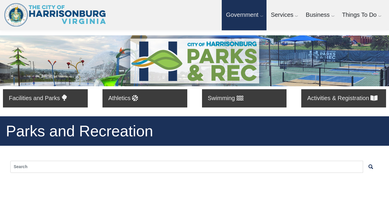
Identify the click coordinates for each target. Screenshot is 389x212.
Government (242, 14)
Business (318, 14)
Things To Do (359, 14)
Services (282, 14)
